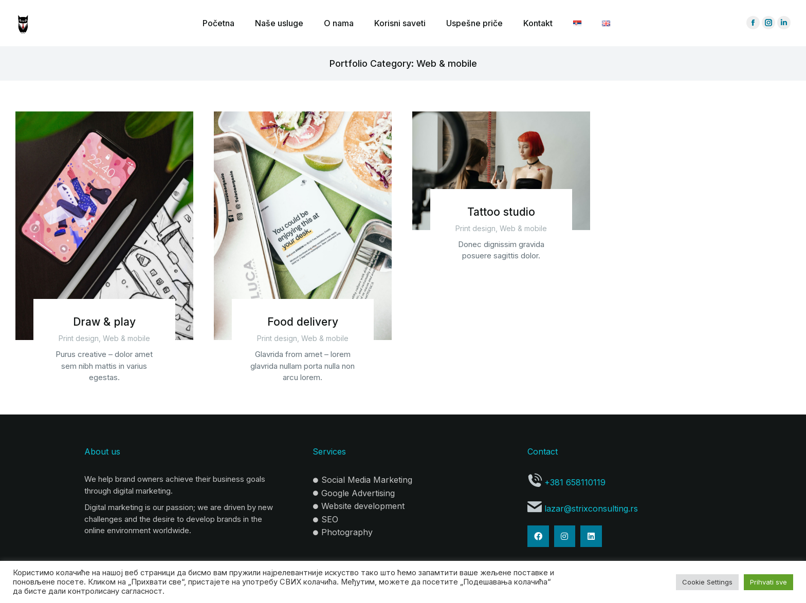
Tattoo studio (501, 211)
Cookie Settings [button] (707, 582)
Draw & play (104, 321)
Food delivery (302, 321)
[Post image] (104, 225)
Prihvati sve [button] (768, 582)
